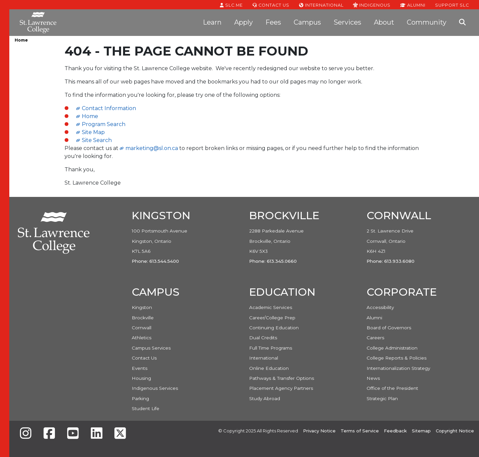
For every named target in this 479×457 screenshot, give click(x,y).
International (321, 5)
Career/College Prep (272, 317)
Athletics (141, 337)
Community (426, 22)
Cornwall (141, 327)
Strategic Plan (382, 398)
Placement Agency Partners (281, 388)
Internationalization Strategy (398, 368)
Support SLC (452, 5)
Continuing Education (274, 327)
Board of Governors (389, 327)
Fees (273, 22)
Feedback (395, 430)
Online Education (269, 368)
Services (347, 22)
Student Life (145, 408)
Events (139, 368)
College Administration (392, 348)
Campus (307, 22)
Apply (243, 22)
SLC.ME (231, 5)
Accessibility (380, 307)
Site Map (93, 132)
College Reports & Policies (396, 358)
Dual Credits (263, 337)
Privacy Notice (319, 430)
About (384, 22)
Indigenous (372, 5)
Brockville (143, 317)
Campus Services (151, 348)
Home (21, 40)
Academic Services (270, 307)
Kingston (142, 307)
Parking (140, 398)
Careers (375, 337)
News (373, 378)
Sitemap (421, 430)
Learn (212, 22)
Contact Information (109, 108)
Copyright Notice (455, 430)
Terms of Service (360, 430)
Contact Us (270, 5)
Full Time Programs (270, 348)
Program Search (103, 124)
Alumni (412, 5)
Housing (141, 378)
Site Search (97, 140)
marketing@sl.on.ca (151, 148)
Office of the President (392, 388)
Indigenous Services (155, 388)
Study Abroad (264, 398)
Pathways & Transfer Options (281, 378)
